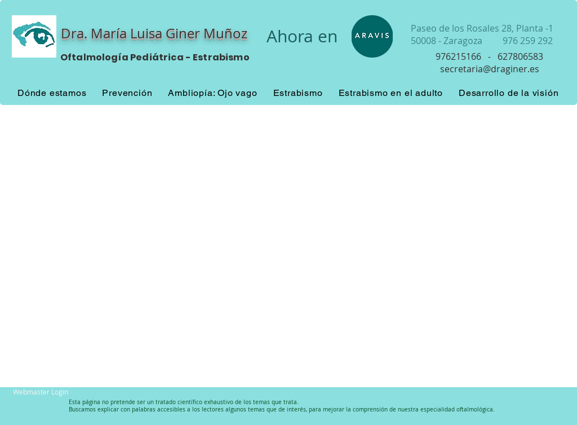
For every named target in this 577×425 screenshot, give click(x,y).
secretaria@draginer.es (489, 69)
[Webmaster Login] (40, 392)
